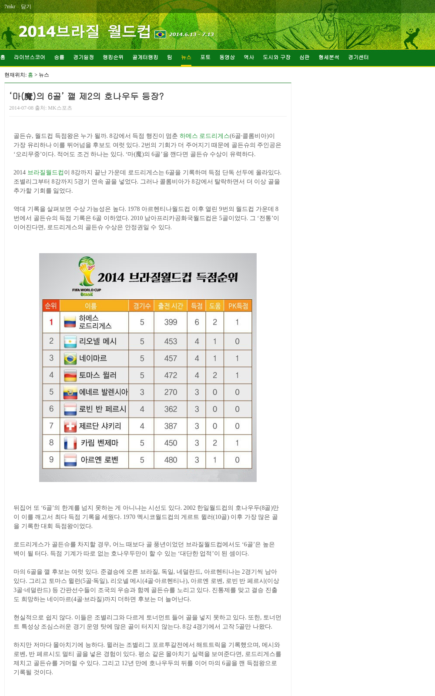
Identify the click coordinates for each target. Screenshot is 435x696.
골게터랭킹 (145, 56)
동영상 (227, 56)
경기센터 (358, 56)
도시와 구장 (277, 56)
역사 (249, 56)
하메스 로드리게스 (205, 136)
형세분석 (328, 56)
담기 (26, 6)
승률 (59, 56)
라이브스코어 (29, 56)
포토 (205, 56)
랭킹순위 (113, 56)
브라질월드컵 (45, 172)
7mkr (9, 6)
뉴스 (186, 56)
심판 (304, 56)
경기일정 (83, 56)
